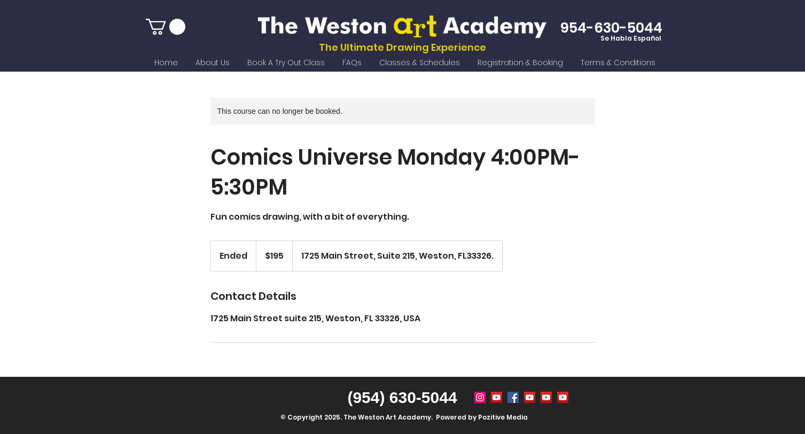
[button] (165, 27)
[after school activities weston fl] (546, 397)
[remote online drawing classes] (562, 397)
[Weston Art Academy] (480, 397)
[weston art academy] (513, 397)
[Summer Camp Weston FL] (496, 397)
